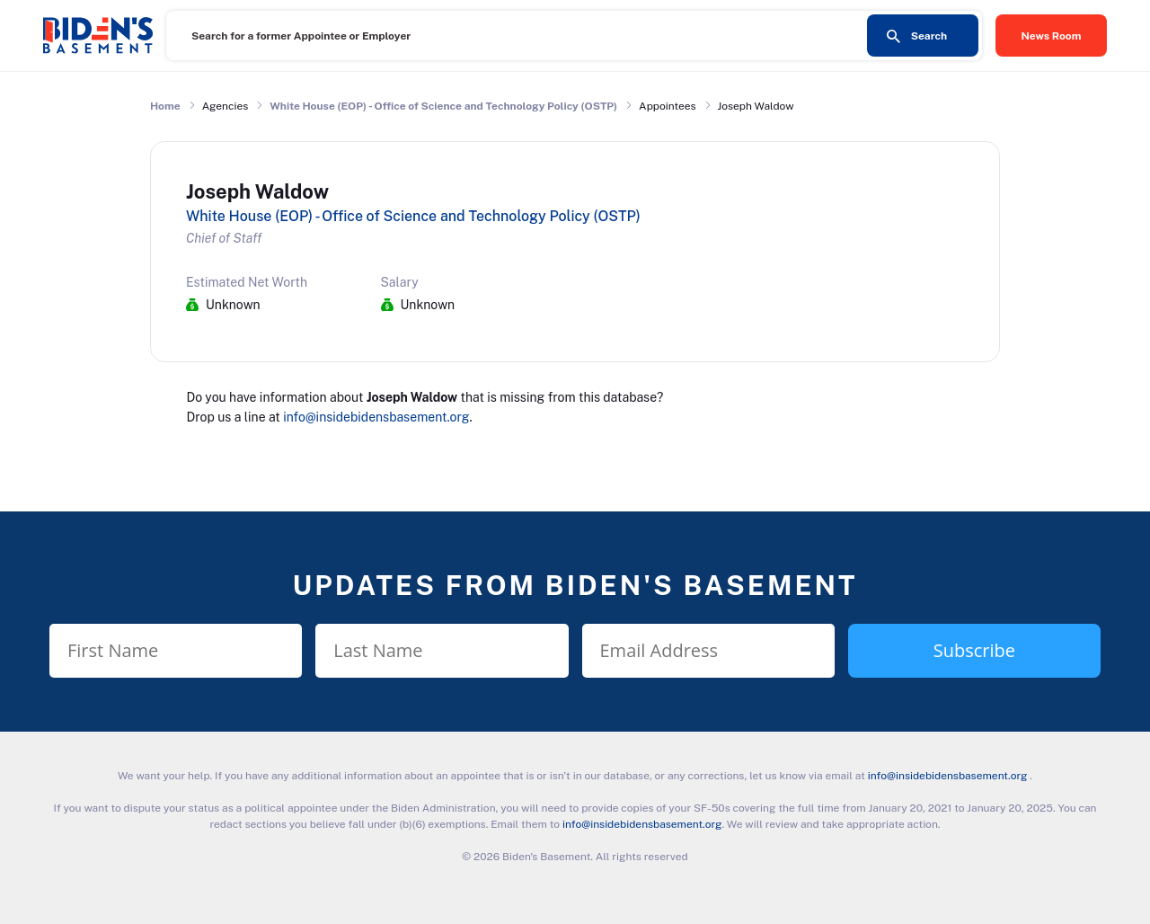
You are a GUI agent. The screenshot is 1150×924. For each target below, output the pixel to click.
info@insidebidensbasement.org (376, 417)
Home (165, 106)
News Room (1052, 36)
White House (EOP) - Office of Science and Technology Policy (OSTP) (443, 106)
